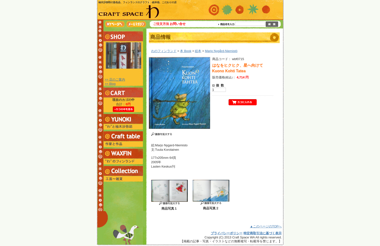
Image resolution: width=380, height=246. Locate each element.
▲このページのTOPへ (266, 226)
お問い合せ (178, 24)
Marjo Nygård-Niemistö (221, 51)
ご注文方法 (161, 24)
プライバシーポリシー (227, 233)
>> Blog (110, 84)
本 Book (185, 51)
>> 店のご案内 (115, 79)
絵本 (198, 51)
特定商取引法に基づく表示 (262, 233)
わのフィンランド (164, 51)
